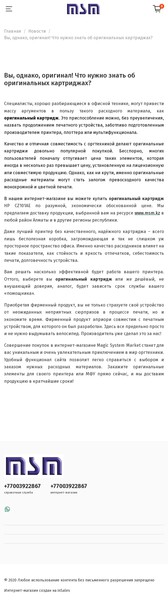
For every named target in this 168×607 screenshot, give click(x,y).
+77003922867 (22, 486)
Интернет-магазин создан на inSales (37, 590)
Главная (12, 31)
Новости (37, 31)
